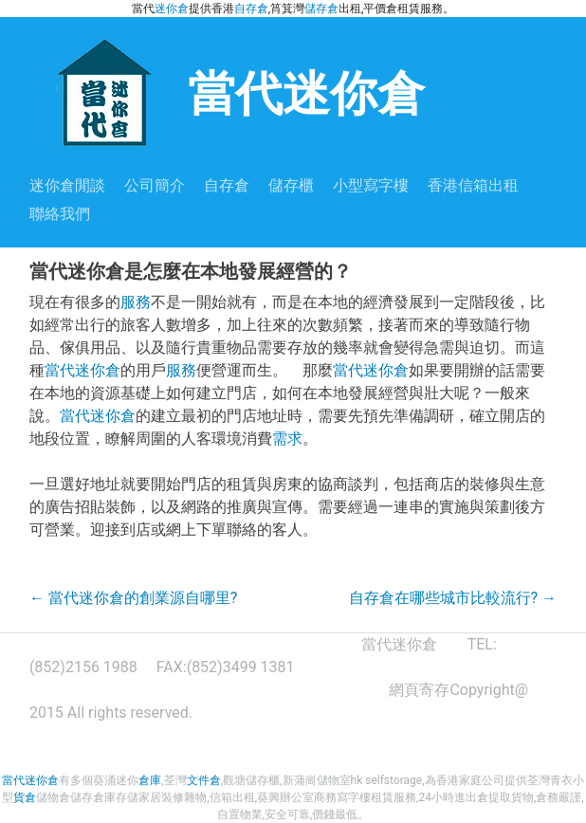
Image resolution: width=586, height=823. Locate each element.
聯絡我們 (59, 214)
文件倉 (204, 780)
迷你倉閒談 (67, 185)
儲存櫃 (291, 185)
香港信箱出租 (473, 185)
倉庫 (149, 780)
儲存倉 (321, 8)
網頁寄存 (419, 690)
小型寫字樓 (371, 185)
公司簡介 (154, 185)
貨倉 (24, 797)
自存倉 (251, 8)
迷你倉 (172, 8)
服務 (135, 302)
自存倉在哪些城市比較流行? (453, 598)
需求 (287, 439)
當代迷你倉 (227, 91)
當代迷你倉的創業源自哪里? (133, 598)
